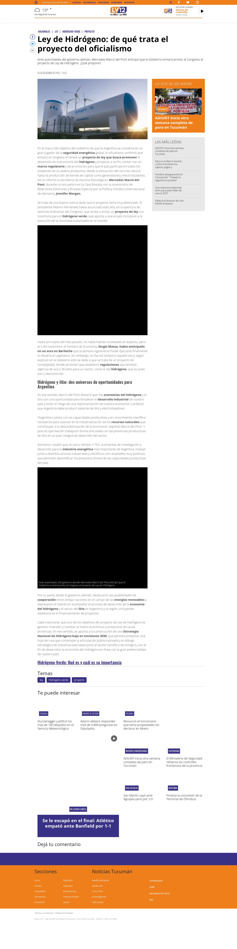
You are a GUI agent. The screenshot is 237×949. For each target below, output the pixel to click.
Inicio (37, 880)
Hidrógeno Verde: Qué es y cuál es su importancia (79, 662)
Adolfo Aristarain (100, 880)
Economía (116, 2)
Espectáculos (69, 891)
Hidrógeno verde (58, 680)
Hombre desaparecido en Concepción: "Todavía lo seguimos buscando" (169, 177)
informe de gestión (91, 713)
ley (41, 680)
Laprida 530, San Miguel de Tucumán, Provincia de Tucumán (69, 919)
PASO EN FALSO (132, 788)
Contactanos (156, 880)
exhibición (97, 885)
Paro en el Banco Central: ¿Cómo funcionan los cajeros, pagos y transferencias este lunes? (169, 166)
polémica (43, 713)
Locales (76, 2)
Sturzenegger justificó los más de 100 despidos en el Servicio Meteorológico (55, 725)
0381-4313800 (110, 919)
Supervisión (174, 751)
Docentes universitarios (136, 751)
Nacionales (89, 2)
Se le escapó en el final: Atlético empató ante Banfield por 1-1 (78, 823)
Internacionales (71, 896)
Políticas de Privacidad (64, 913)
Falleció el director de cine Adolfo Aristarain (169, 202)
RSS (151, 899)
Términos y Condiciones (44, 913)
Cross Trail (97, 891)
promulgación (99, 896)
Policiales (103, 2)
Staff (151, 887)
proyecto (79, 680)
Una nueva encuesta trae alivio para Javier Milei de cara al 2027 (168, 190)
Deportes (129, 2)
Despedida (173, 788)
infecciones (98, 902)
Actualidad (40, 891)
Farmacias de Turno (159, 893)
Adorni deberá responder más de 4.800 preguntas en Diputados (98, 725)
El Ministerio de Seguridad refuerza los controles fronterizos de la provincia (184, 762)
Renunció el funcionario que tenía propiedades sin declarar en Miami (141, 725)
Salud (66, 902)
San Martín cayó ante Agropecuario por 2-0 (138, 797)
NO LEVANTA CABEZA (78, 809)
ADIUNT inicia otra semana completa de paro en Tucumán (174, 122)
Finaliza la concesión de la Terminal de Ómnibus (184, 797)
